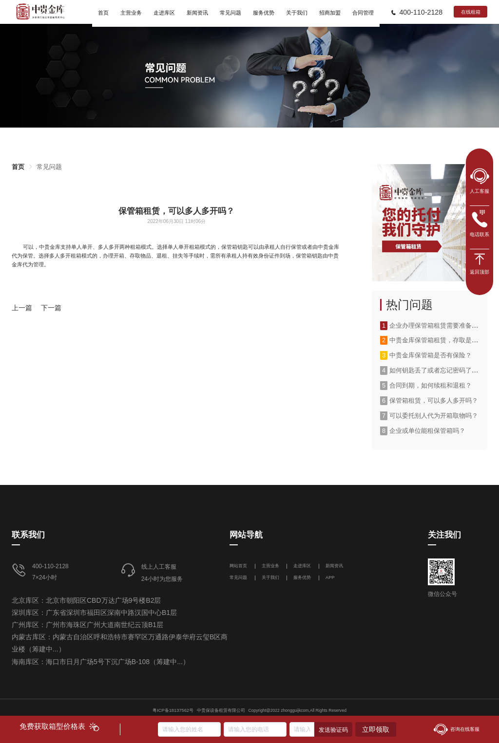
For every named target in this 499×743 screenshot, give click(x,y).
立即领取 (375, 729)
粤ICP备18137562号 (173, 710)
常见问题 (49, 166)
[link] (18, 166)
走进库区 (302, 565)
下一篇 (51, 308)
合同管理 (363, 13)
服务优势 (302, 577)
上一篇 (22, 308)
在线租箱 (470, 12)
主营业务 (270, 565)
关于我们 (270, 577)
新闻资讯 (334, 565)
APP (330, 577)
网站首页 (239, 565)
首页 (18, 166)
